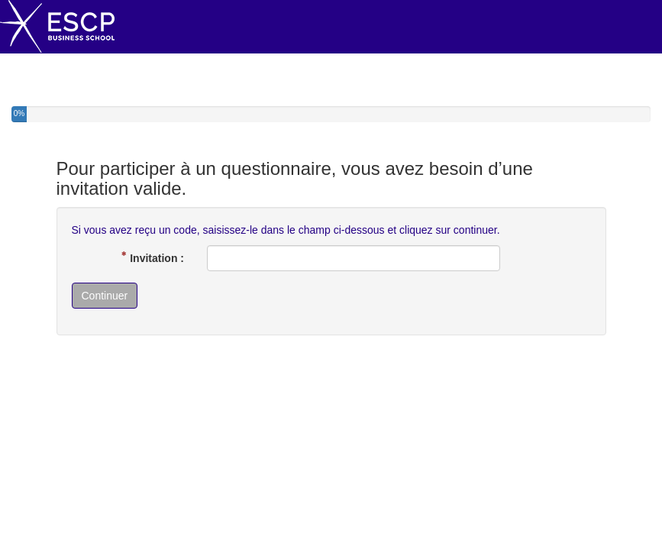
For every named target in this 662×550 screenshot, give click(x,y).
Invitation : (158, 257)
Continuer (105, 296)
